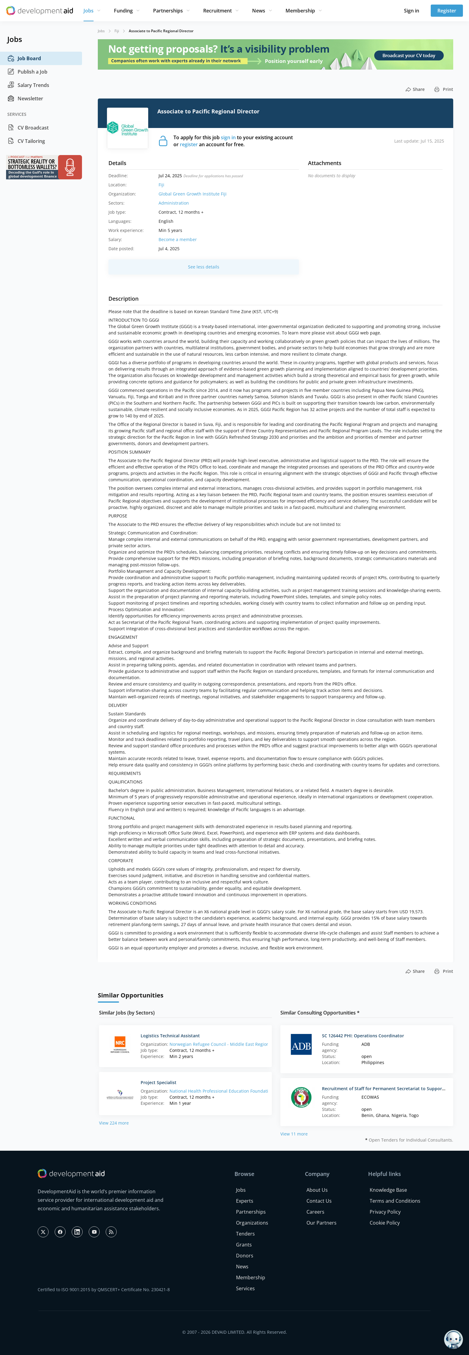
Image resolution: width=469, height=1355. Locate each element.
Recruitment (217, 10)
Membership (300, 10)
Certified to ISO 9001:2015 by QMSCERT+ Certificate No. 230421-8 (104, 1289)
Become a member (178, 239)
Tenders (245, 1233)
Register (446, 10)
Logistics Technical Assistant (170, 1036)
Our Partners (321, 1222)
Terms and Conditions (395, 1201)
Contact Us (319, 1201)
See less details (203, 267)
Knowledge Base (388, 1190)
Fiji (117, 30)
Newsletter (25, 98)
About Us (317, 1190)
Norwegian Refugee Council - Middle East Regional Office (227, 1044)
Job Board (24, 58)
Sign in (411, 10)
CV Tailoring (26, 141)
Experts (244, 1201)
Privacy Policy (385, 1211)
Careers (315, 1211)
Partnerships (168, 10)
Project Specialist (158, 1082)
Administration (174, 203)
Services (245, 1288)
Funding (123, 10)
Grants (244, 1244)
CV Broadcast (28, 127)
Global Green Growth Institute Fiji (193, 194)
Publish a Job (27, 71)
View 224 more (114, 1123)
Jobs (89, 10)
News (258, 10)
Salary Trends (28, 85)
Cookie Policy (385, 1222)
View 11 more (294, 1134)
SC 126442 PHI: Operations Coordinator (363, 1036)
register (189, 144)
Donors (244, 1255)
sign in (228, 137)
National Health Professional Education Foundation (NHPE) (228, 1091)
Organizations (252, 1222)
